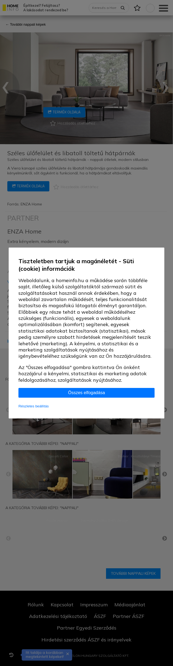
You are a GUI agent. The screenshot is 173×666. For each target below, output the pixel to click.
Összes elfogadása (86, 392)
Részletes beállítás (33, 406)
